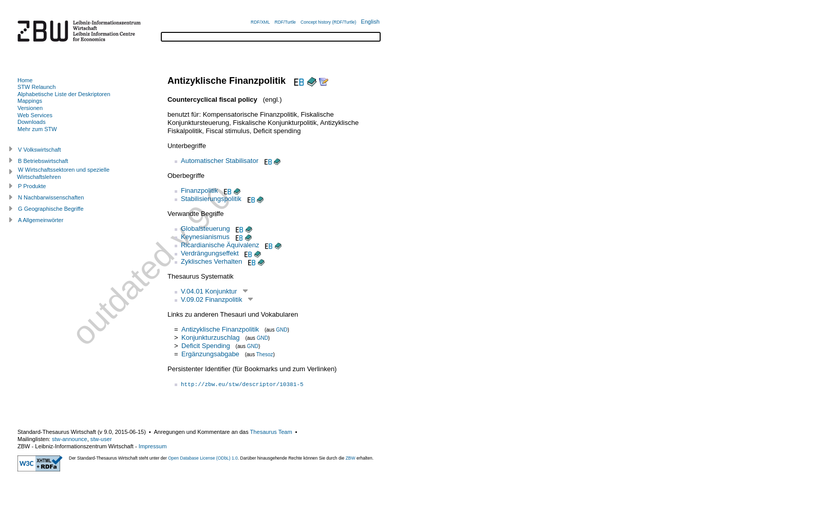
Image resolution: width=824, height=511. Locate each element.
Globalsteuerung (205, 228)
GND (281, 330)
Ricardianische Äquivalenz (220, 245)
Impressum (153, 446)
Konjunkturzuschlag (210, 337)
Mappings (29, 101)
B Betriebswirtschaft (43, 161)
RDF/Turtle (285, 22)
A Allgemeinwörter (40, 220)
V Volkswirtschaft (39, 150)
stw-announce (69, 439)
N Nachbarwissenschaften (51, 197)
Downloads (31, 122)
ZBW (350, 458)
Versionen (30, 108)
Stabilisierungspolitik (211, 199)
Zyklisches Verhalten (211, 261)
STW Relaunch (36, 87)
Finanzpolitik (199, 190)
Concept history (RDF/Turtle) (328, 22)
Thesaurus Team (271, 432)
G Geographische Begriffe (51, 209)
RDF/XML (260, 22)
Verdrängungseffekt (210, 253)
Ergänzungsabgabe (210, 354)
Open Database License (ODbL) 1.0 (203, 458)
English (370, 22)
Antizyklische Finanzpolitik (220, 329)
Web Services (34, 115)
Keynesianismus (205, 237)
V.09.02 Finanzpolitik (211, 299)
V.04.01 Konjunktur (209, 291)
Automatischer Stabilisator (219, 161)
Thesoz (264, 354)
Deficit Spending (205, 346)
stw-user (101, 439)
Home (24, 80)
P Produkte (32, 186)
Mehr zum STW (37, 129)
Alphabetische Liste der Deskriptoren (63, 94)
